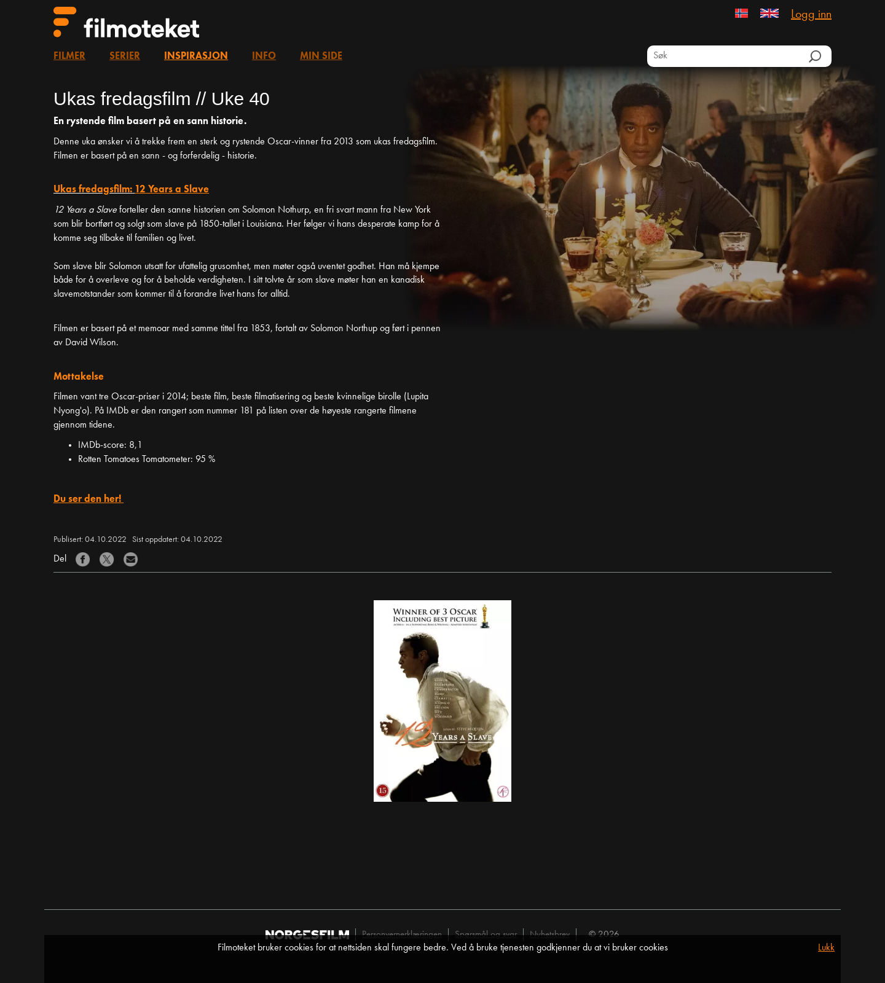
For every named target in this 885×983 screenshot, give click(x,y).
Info (264, 56)
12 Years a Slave (172, 190)
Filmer (69, 56)
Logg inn (811, 15)
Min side (321, 56)
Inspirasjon (196, 56)
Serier (124, 56)
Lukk (826, 948)
